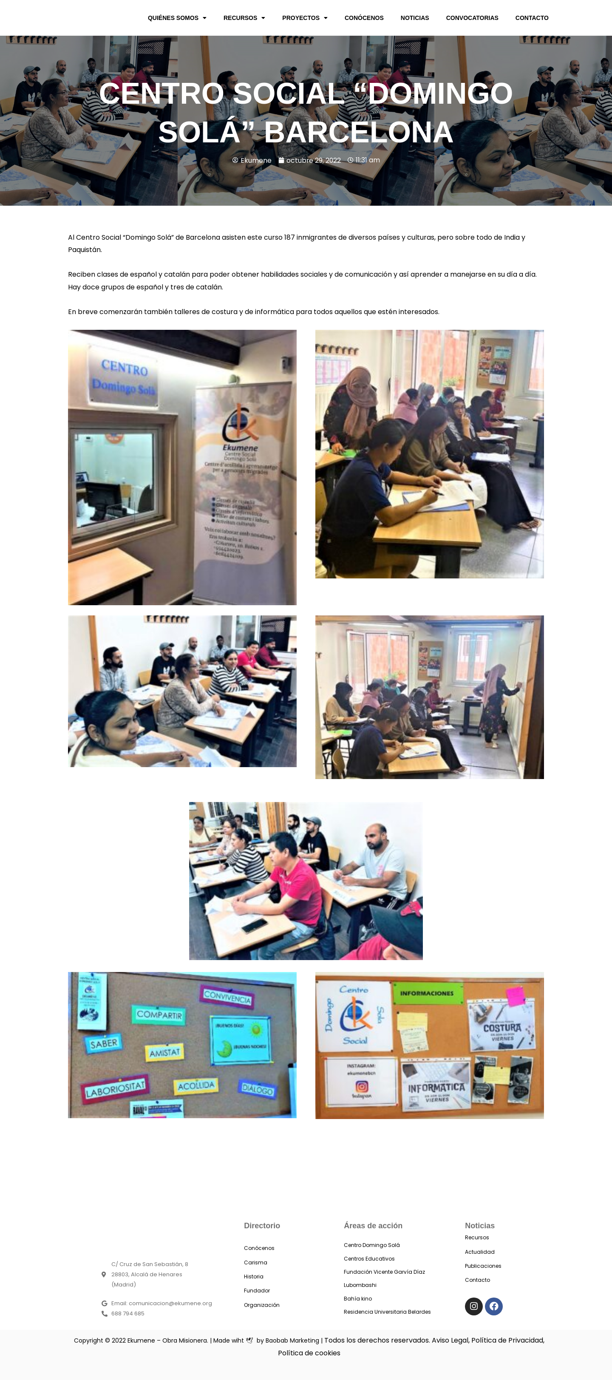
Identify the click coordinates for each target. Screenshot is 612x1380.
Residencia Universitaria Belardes (387, 1311)
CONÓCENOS (364, 17)
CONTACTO (532, 17)
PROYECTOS (305, 18)
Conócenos (259, 1248)
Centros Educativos (369, 1258)
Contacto (477, 1280)
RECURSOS (244, 18)
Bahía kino (358, 1298)
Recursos (477, 1237)
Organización (262, 1305)
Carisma (255, 1262)
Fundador (257, 1290)
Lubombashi (360, 1285)
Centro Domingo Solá (372, 1245)
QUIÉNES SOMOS (177, 18)
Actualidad (480, 1251)
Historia (254, 1276)
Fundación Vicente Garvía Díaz (384, 1271)
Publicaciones (483, 1265)
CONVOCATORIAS (472, 17)
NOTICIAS (415, 17)
